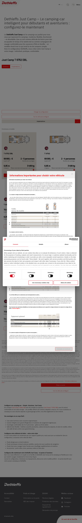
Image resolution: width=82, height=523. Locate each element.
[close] (72, 174)
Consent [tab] (15, 244)
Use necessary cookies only (40, 282)
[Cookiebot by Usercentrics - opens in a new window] (70, 239)
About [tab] (66, 244)
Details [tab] (41, 244)
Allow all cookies (66, 282)
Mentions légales (15, 308)
